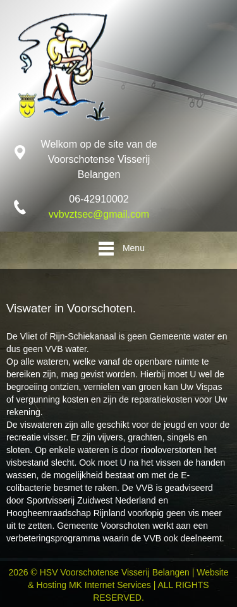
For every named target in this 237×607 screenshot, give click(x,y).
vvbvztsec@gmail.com (99, 214)
